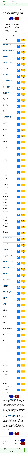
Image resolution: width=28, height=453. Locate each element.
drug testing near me (9, 450)
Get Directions (23, 41)
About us (18, 440)
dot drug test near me (19, 450)
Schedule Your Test (17, 19)
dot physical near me (14, 450)
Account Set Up (18, 443)
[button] (20, 1)
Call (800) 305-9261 (11, 19)
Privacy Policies (19, 448)
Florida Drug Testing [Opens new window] (5, 449)
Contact (16, 443)
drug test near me (12, 451)
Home (16, 3)
